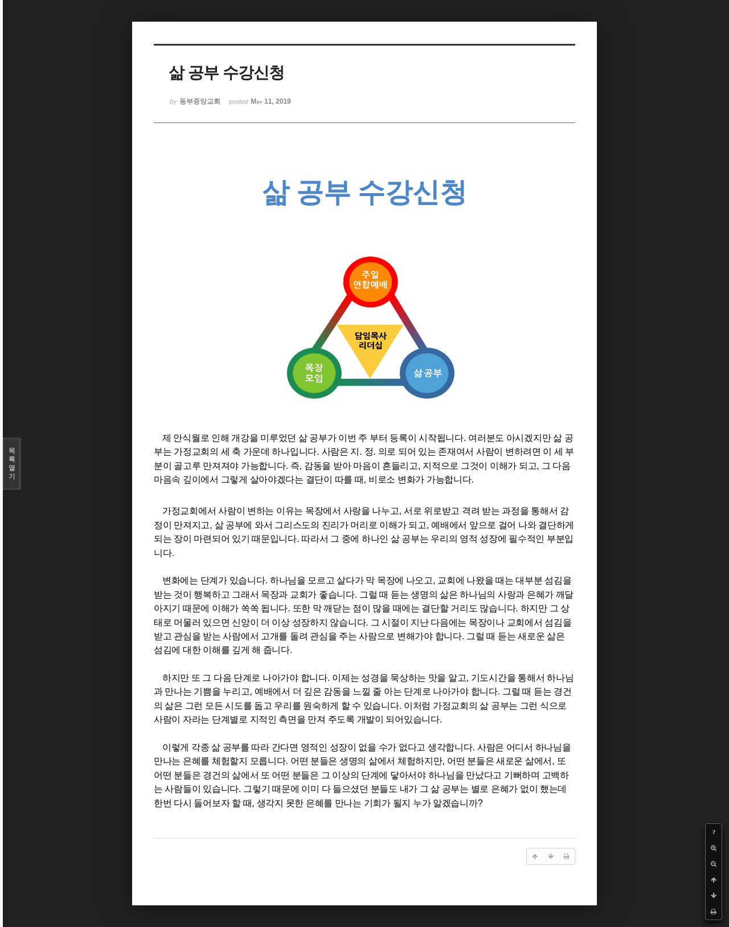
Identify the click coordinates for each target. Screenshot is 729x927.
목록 (12, 464)
